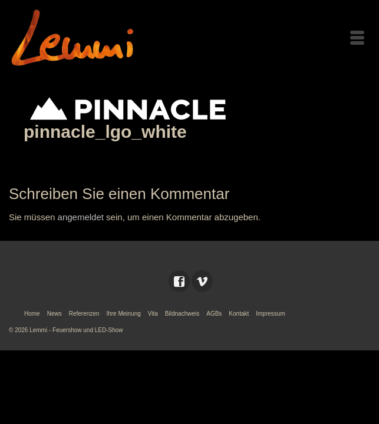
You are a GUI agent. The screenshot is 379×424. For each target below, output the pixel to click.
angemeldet (81, 217)
